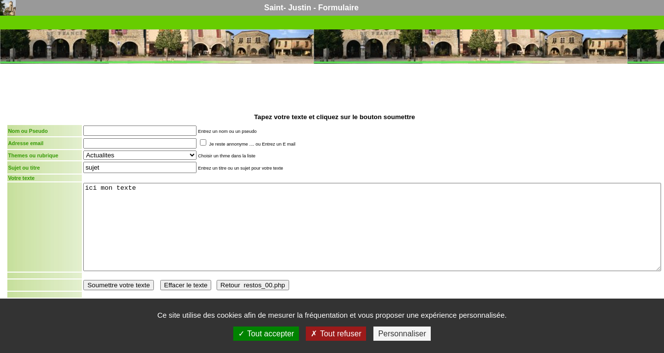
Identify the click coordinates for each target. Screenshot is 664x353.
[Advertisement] (334, 87)
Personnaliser (402, 333)
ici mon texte (372, 227)
